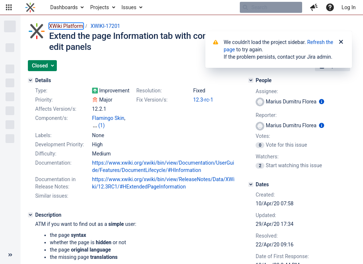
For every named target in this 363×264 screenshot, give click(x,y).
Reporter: (266, 115)
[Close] (341, 42)
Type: (41, 91)
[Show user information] (321, 101)
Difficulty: (45, 154)
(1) (101, 125)
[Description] (30, 214)
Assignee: (267, 91)
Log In (349, 7)
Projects (99, 7)
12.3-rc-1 (203, 100)
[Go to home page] (30, 7)
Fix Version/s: (152, 100)
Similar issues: (51, 196)
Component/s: (51, 118)
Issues (128, 7)
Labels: (43, 135)
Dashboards (64, 7)
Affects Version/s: (55, 109)
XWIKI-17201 (105, 26)
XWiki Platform (66, 26)
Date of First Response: (282, 256)
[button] (9, 7)
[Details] (30, 80)
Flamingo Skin (108, 118)
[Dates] (250, 184)
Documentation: (53, 163)
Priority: (44, 100)
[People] (250, 80)
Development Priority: (59, 144)
